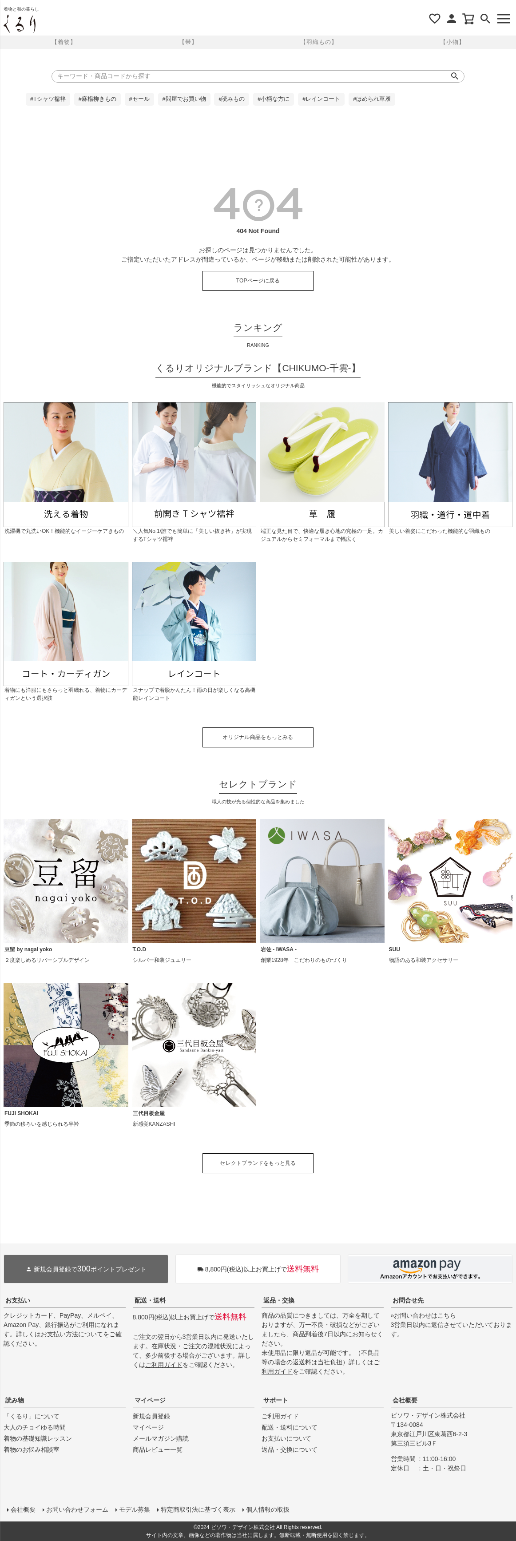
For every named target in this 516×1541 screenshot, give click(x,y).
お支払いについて (286, 1438)
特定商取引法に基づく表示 (198, 1509)
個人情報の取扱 (268, 1509)
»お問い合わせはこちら (423, 1315)
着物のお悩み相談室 (32, 1449)
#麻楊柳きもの (97, 99)
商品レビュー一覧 (158, 1449)
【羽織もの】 (318, 42)
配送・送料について (290, 1427)
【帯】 (188, 42)
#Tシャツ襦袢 (48, 99)
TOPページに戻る (258, 281)
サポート (275, 1400)
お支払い (17, 1300)
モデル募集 (134, 1509)
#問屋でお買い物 (184, 99)
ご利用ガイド (164, 1364)
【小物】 (452, 42)
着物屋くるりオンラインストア (20, 24)
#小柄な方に (274, 99)
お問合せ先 (408, 1300)
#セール (139, 99)
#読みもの (231, 99)
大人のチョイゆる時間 (35, 1427)
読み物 (14, 1400)
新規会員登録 (151, 1416)
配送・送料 (150, 1300)
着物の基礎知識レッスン (38, 1438)
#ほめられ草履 (372, 99)
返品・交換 (278, 1300)
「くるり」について (32, 1416)
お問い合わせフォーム (77, 1509)
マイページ (150, 1400)
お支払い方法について (72, 1334)
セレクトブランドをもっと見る (258, 1163)
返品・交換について (290, 1449)
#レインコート (321, 99)
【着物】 (64, 42)
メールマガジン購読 (161, 1438)
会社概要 (405, 1400)
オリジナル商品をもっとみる (257, 737)
